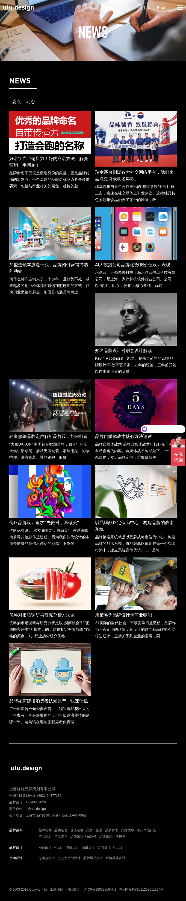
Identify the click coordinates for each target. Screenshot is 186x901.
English (163, 7)
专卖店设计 (47, 858)
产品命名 (45, 837)
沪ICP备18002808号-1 (99, 889)
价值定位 (76, 830)
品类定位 (60, 830)
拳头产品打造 (147, 830)
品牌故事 (127, 830)
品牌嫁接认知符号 (83, 837)
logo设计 (45, 847)
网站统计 (73, 889)
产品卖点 (60, 837)
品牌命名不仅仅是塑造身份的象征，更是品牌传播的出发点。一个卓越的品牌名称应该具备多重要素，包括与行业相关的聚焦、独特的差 (50, 159)
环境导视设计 (115, 858)
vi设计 (58, 847)
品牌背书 (111, 830)
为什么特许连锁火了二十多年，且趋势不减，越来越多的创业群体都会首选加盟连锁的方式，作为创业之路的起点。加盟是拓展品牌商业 (50, 262)
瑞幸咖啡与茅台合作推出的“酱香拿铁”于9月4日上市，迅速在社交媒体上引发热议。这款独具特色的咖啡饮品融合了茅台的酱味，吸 (136, 169)
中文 (146, 7)
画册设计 (88, 847)
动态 (30, 101)
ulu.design (18, 7)
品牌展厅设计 (93, 858)
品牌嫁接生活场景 (112, 837)
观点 (16, 101)
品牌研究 (45, 830)
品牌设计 (15, 847)
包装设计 (72, 847)
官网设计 (104, 847)
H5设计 (118, 847)
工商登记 (56, 889)
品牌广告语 (94, 830)
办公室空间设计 (69, 858)
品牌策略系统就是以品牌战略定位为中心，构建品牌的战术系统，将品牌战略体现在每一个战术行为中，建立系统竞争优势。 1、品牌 (136, 520)
